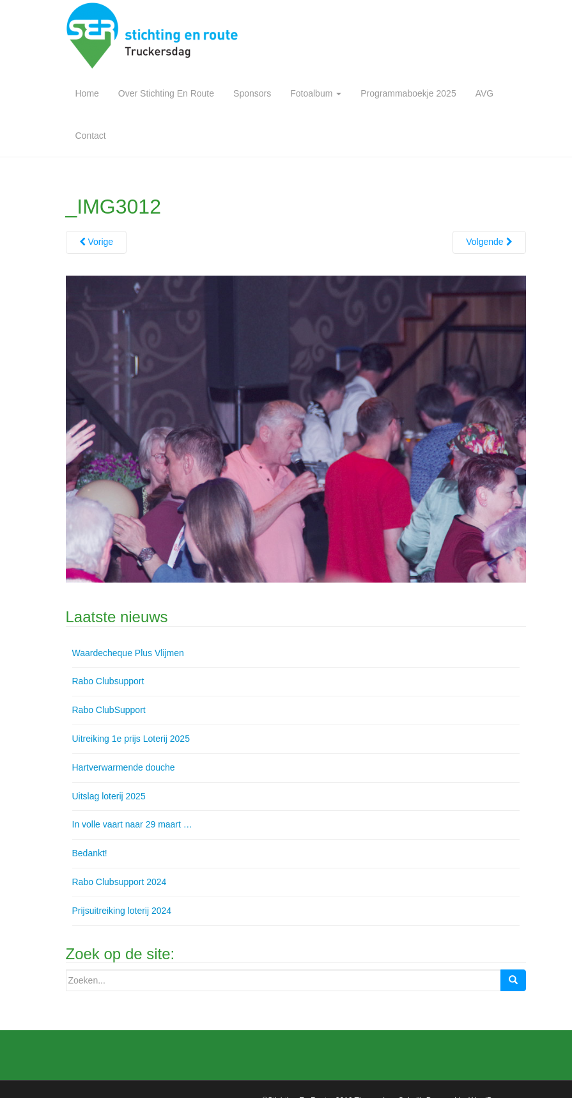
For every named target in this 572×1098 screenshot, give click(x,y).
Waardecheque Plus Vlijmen (128, 653)
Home (87, 93)
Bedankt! (89, 853)
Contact (90, 135)
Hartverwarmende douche (123, 767)
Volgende (489, 242)
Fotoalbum (315, 93)
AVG (484, 93)
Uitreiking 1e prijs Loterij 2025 (131, 738)
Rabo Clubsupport (108, 681)
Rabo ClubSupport (109, 710)
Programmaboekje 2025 (408, 93)
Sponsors (252, 93)
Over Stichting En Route (166, 93)
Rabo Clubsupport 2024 (119, 882)
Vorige (96, 242)
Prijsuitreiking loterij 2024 (122, 911)
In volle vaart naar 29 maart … (132, 824)
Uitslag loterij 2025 (109, 796)
